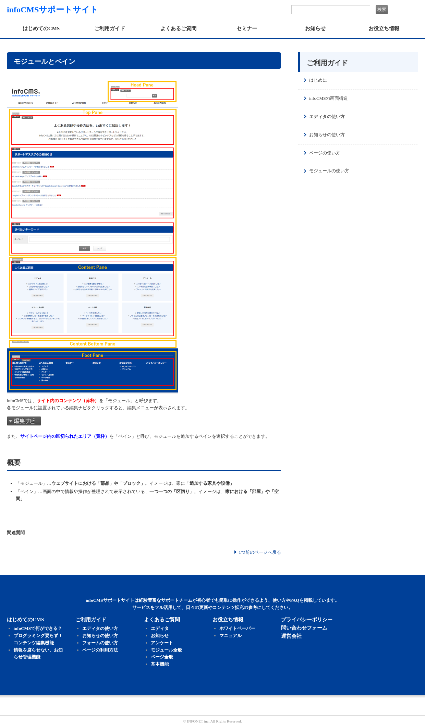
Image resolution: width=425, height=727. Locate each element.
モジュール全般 (166, 650)
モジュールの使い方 (329, 170)
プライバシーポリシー (306, 619)
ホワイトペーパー (237, 628)
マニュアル (230, 635)
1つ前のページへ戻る (260, 552)
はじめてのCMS (41, 28)
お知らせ (315, 28)
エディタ (160, 628)
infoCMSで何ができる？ (38, 628)
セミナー (246, 28)
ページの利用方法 (100, 650)
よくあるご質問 (178, 28)
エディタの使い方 (327, 116)
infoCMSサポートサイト (52, 9)
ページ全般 (162, 656)
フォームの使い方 (100, 642)
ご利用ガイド (109, 28)
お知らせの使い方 (327, 134)
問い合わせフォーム (304, 628)
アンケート (162, 642)
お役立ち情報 (383, 28)
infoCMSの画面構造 (328, 98)
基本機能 (160, 664)
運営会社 (291, 636)
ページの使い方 (324, 152)
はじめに (318, 80)
